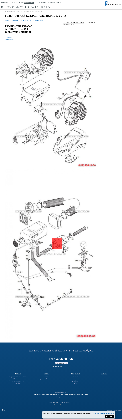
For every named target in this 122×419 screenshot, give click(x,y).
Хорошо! (109, 416)
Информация (31, 7)
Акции (75, 383)
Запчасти (20, 11)
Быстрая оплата (61, 397)
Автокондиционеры (47, 378)
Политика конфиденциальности (61, 404)
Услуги (19, 7)
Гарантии (75, 376)
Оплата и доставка (75, 380)
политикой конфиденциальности (103, 413)
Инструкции (75, 381)
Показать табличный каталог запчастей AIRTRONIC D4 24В (24, 20)
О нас (75, 378)
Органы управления (18, 381)
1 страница (8, 37)
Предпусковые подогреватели (18, 376)
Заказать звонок (28, 2)
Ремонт (47, 376)
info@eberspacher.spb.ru (61, 366)
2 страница (9, 39)
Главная (7, 11)
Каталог (10, 7)
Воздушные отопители (18, 378)
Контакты (45, 7)
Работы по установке (46, 380)
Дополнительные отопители (18, 380)
